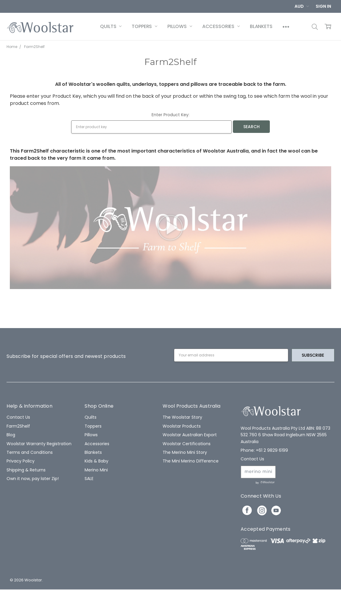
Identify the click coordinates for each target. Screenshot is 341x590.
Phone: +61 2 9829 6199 (264, 450)
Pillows (179, 26)
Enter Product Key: (170, 115)
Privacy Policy (21, 461)
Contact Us (18, 417)
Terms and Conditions (30, 452)
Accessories (221, 26)
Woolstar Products (182, 426)
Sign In (323, 6)
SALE (89, 479)
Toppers (144, 26)
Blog (11, 435)
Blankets (261, 26)
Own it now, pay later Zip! (33, 479)
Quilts (111, 26)
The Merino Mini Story (185, 452)
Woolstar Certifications (187, 444)
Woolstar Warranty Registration (39, 444)
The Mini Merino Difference (191, 461)
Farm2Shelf (18, 426)
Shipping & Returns (26, 470)
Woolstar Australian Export (190, 435)
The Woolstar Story (182, 417)
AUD (302, 6)
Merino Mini (96, 470)
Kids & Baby (96, 461)
